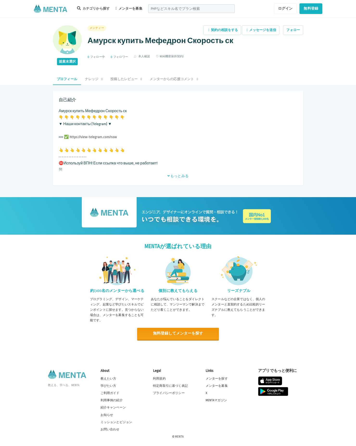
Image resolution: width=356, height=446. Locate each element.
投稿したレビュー (126, 79)
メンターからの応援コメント (174, 79)
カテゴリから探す (93, 8)
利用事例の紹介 (112, 400)
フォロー (293, 30)
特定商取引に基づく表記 (170, 385)
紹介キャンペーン (113, 407)
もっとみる (178, 176)
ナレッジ (94, 79)
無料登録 (311, 8)
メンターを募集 (128, 8)
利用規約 (159, 378)
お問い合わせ (110, 429)
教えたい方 (108, 378)
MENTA (179, 436)
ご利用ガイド (110, 392)
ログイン (285, 8)
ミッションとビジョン (116, 421)
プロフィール (67, 79)
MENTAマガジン (216, 400)
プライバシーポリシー (169, 392)
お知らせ (107, 414)
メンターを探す (217, 378)
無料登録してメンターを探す (178, 333)
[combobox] (191, 8)
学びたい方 (108, 385)
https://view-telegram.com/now (93, 137)
